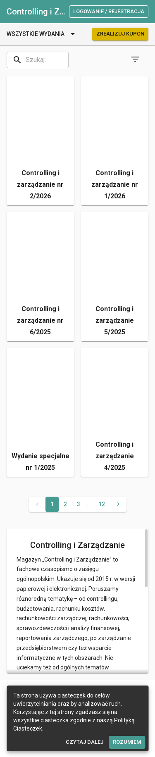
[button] (40, 141)
